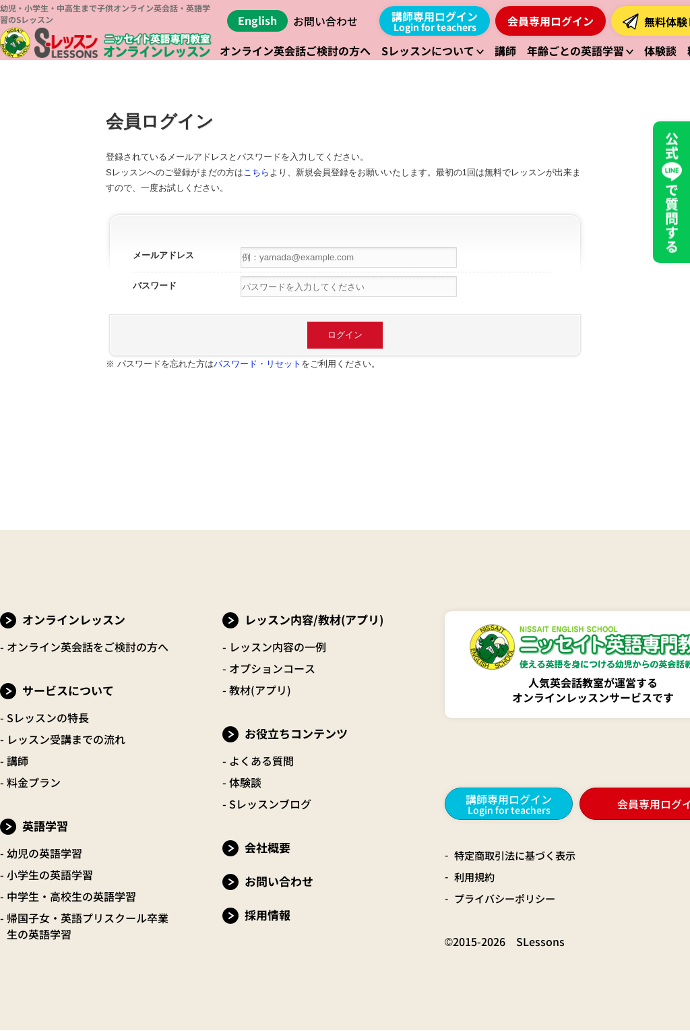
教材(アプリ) (260, 690)
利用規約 (475, 877)
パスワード (155, 286)
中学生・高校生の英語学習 (71, 896)
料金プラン (34, 782)
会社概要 (267, 847)
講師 (17, 761)
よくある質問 (261, 761)
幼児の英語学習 (44, 853)
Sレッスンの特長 (48, 717)
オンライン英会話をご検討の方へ (87, 647)
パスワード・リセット (257, 364)
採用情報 (267, 914)
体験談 (245, 782)
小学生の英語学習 (50, 874)
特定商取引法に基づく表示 (519, 856)
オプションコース (272, 668)
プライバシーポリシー (508, 899)
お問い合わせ (325, 21)
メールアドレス (163, 255)
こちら (256, 172)
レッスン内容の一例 (277, 647)
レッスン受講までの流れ (66, 739)
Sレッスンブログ (270, 804)
